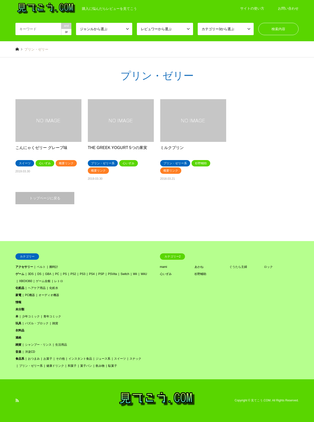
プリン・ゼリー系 (31, 366)
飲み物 (100, 366)
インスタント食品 (80, 358)
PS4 (92, 274)
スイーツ (120, 358)
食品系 (19, 358)
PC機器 (30, 295)
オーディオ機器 (49, 295)
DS (39, 274)
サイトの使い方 (252, 8)
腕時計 (53, 267)
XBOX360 (25, 281)
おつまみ (34, 358)
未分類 (19, 309)
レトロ (58, 281)
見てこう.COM (260, 400)
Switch (125, 274)
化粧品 (19, 288)
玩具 (18, 323)
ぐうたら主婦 (238, 267)
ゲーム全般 (43, 281)
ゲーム (19, 274)
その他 (60, 358)
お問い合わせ (288, 8)
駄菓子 (112, 366)
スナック (135, 358)
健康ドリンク (55, 366)
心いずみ (166, 274)
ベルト (41, 267)
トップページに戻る (44, 198)
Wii (135, 274)
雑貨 (55, 323)
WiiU (144, 274)
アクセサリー (24, 267)
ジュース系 (103, 358)
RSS (17, 400)
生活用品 (61, 344)
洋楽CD (30, 352)
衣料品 (19, 330)
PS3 (82, 274)
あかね (199, 267)
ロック (268, 267)
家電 (18, 295)
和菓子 (72, 366)
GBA (48, 274)
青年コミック (52, 316)
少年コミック (31, 316)
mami (163, 267)
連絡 (18, 337)
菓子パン (86, 366)
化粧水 (53, 288)
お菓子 (47, 358)
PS (65, 274)
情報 (18, 302)
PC (57, 274)
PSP (101, 274)
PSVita (112, 274)
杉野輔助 (200, 274)
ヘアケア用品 (37, 288)
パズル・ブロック (37, 323)
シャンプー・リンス (38, 344)
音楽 (18, 352)
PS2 (73, 274)
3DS (31, 274)
